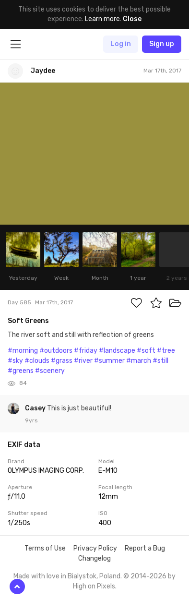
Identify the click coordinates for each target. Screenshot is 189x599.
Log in (120, 44)
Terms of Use (45, 548)
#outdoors (55, 351)
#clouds (36, 361)
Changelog (94, 558)
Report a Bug (145, 548)
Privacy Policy (95, 548)
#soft (146, 351)
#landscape (117, 351)
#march (138, 361)
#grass (61, 361)
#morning (23, 351)
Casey (36, 408)
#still (160, 361)
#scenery (50, 371)
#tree (166, 351)
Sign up (161, 44)
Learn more (102, 19)
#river (83, 361)
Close (132, 19)
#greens (21, 371)
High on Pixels (94, 586)
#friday (85, 351)
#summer (109, 361)
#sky (15, 361)
